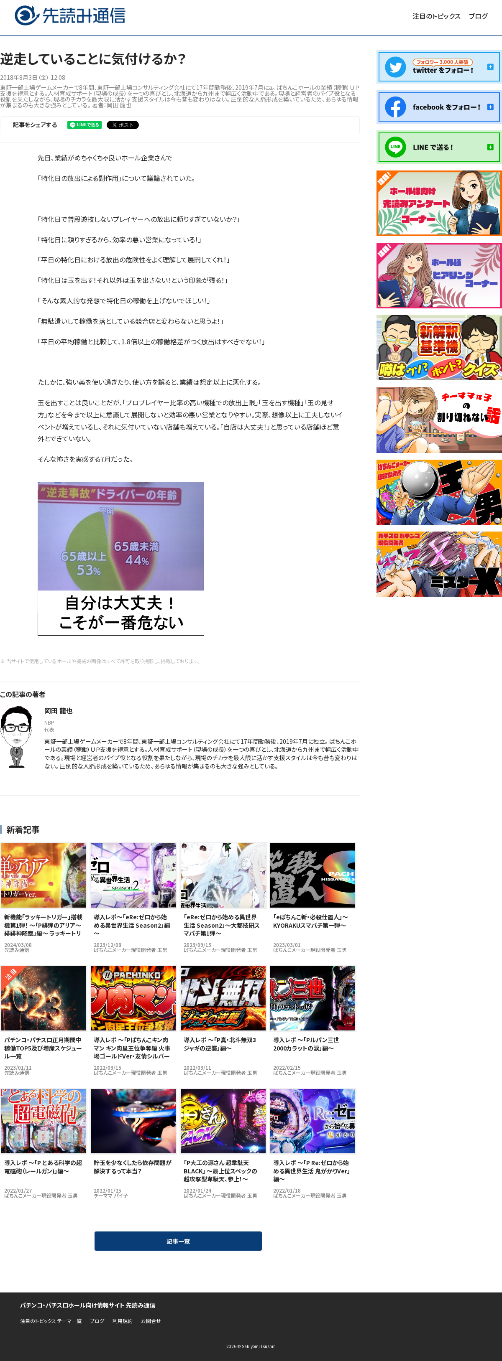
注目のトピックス (436, 16)
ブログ (478, 16)
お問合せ (151, 1320)
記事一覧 (178, 1241)
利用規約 (123, 1320)
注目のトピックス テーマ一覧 (51, 1320)
